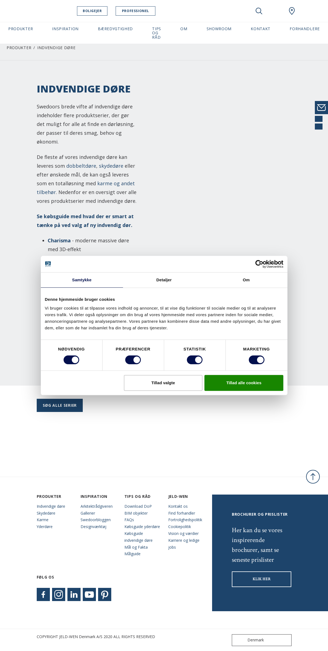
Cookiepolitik (179, 526)
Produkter (19, 47)
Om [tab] (246, 279)
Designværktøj (93, 526)
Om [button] (183, 28)
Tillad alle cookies (243, 382)
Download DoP (138, 506)
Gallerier (88, 513)
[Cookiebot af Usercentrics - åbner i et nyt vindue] (259, 264)
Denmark (249, 640)
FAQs (129, 519)
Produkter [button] (20, 28)
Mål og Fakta (136, 547)
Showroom (219, 28)
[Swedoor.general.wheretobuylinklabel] (292, 11)
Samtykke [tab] (82, 279)
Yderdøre (45, 526)
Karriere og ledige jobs (183, 544)
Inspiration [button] (65, 28)
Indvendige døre (51, 506)
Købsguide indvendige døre (138, 537)
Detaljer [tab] (164, 279)
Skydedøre (46, 513)
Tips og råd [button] (156, 33)
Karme (43, 519)
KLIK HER (262, 579)
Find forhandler (181, 513)
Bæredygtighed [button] (115, 28)
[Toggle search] (259, 11)
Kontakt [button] (260, 28)
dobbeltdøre (81, 165)
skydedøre (111, 165)
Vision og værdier (183, 533)
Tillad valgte (163, 382)
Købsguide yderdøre (142, 526)
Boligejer (97, 11)
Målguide (132, 553)
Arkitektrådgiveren (97, 506)
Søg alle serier (60, 405)
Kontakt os (178, 506)
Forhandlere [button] (305, 28)
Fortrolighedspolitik (185, 519)
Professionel (140, 11)
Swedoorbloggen (96, 519)
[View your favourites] (275, 11)
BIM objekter (136, 513)
